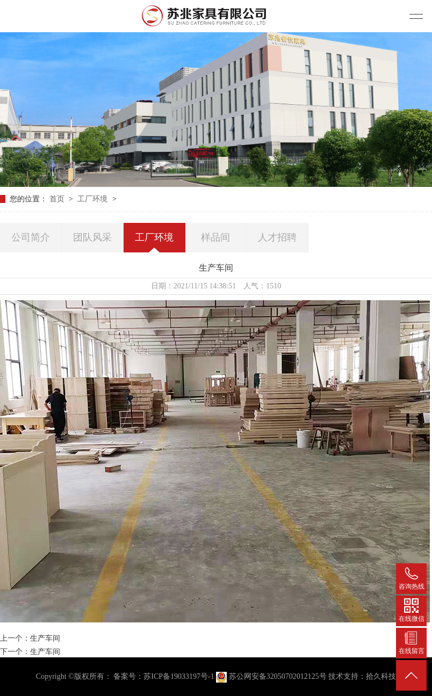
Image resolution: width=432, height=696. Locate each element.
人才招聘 (277, 237)
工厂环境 (93, 199)
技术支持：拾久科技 (362, 676)
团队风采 (92, 237)
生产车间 (45, 638)
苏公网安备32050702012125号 (272, 676)
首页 (58, 199)
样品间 (215, 237)
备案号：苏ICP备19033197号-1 (163, 676)
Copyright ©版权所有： (74, 676)
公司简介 (30, 237)
